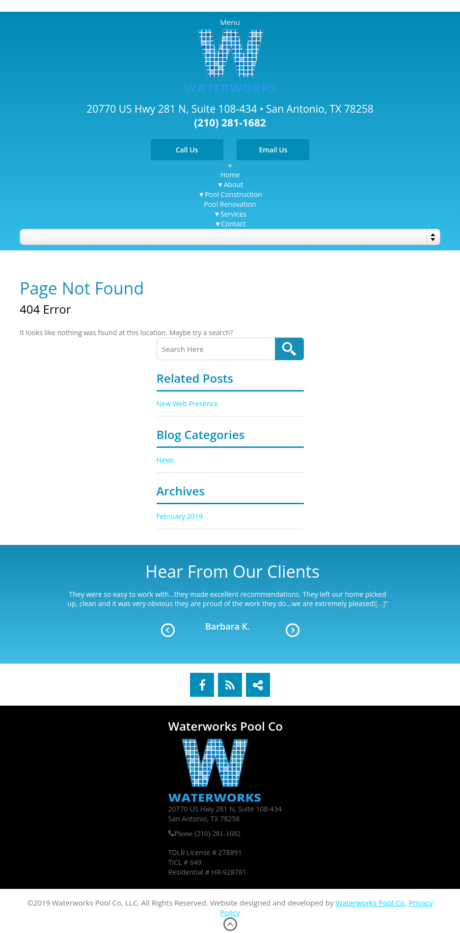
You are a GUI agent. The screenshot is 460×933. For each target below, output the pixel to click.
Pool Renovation (230, 204)
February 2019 (180, 516)
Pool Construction (233, 194)
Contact (233, 223)
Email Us (273, 149)
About (233, 184)
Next (292, 630)
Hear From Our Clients (232, 571)
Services (233, 214)
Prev (168, 630)
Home (230, 174)
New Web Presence (187, 403)
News (165, 460)
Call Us (187, 149)
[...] (380, 603)
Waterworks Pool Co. (370, 903)
